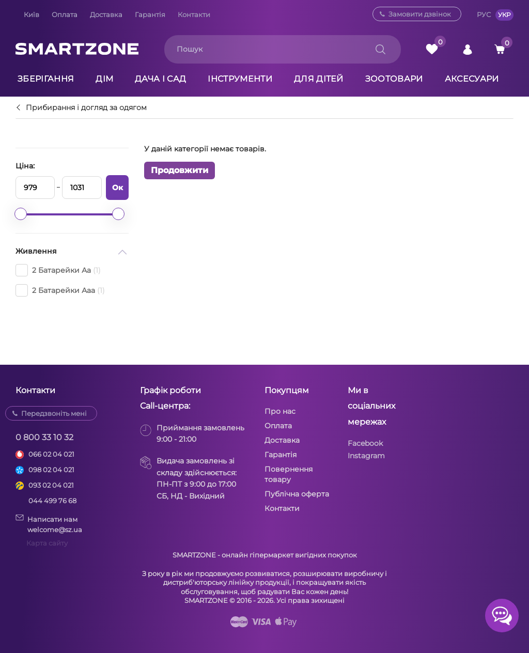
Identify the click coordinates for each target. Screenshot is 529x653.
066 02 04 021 (51, 454)
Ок (117, 187)
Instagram (366, 455)
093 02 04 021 (51, 485)
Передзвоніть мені (54, 413)
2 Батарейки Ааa (60, 290)
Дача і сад (160, 79)
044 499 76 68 (52, 500)
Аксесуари (472, 79)
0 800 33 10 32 (44, 437)
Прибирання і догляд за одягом (86, 108)
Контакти (194, 14)
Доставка (106, 14)
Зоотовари (394, 79)
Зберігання (46, 79)
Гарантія (150, 14)
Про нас (279, 411)
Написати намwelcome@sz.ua (48, 524)
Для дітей (319, 79)
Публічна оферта (296, 494)
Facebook (365, 443)
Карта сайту (47, 543)
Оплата (64, 14)
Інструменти (240, 79)
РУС (484, 14)
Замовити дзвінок (419, 14)
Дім (104, 79)
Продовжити (179, 170)
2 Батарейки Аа (58, 270)
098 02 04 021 (51, 469)
